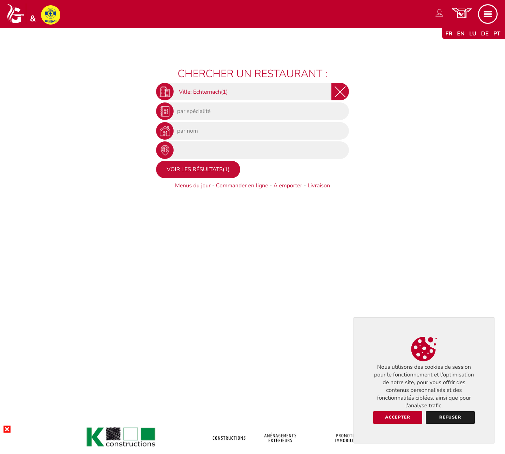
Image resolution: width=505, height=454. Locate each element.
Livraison (319, 185)
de (485, 34)
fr (448, 34)
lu (472, 34)
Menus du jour (193, 185)
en (461, 34)
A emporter (288, 185)
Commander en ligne (242, 185)
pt (496, 34)
